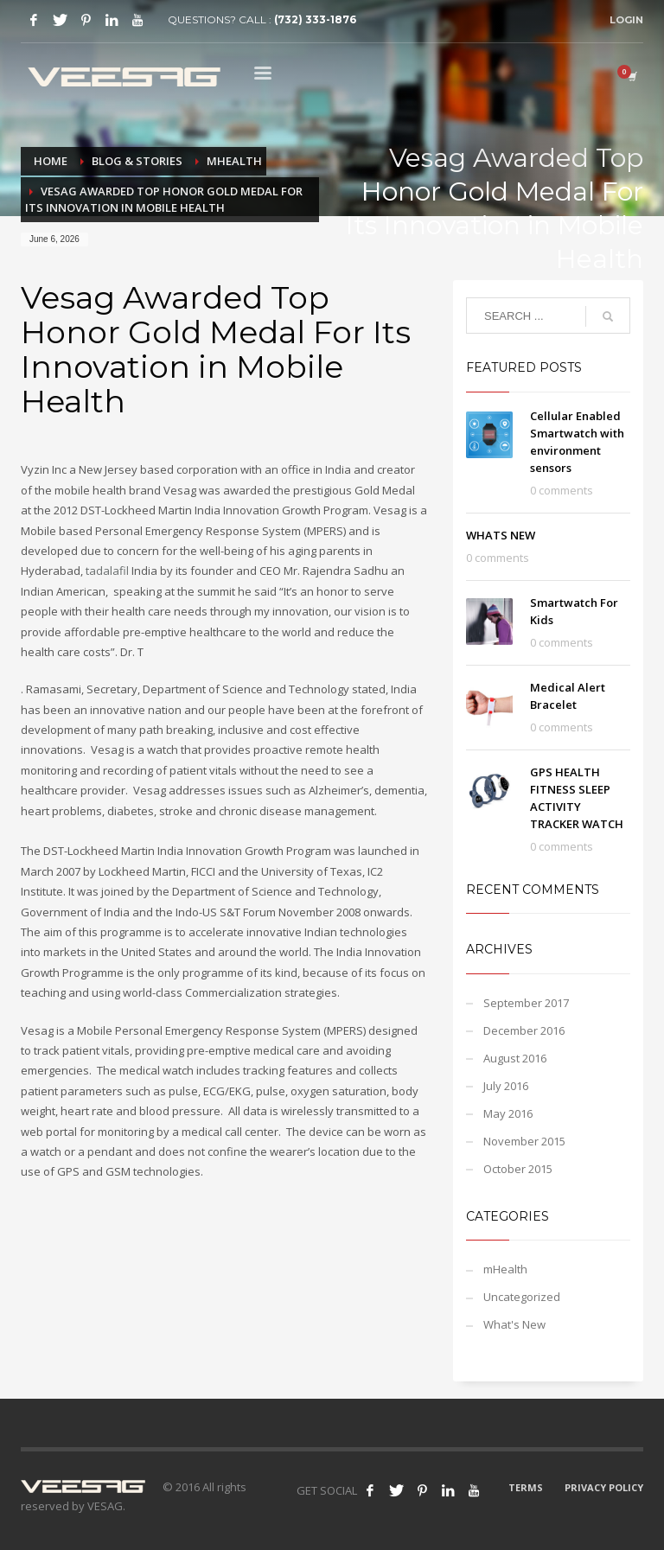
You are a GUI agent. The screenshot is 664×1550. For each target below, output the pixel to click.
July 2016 (505, 1086)
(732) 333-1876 (315, 19)
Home (50, 161)
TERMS (525, 1487)
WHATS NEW (500, 535)
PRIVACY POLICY (604, 1487)
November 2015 (524, 1141)
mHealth (234, 161)
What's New (514, 1324)
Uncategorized (521, 1296)
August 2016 (514, 1058)
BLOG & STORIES (137, 161)
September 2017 (526, 1003)
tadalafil (107, 570)
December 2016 (524, 1030)
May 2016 (508, 1113)
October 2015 (517, 1169)
